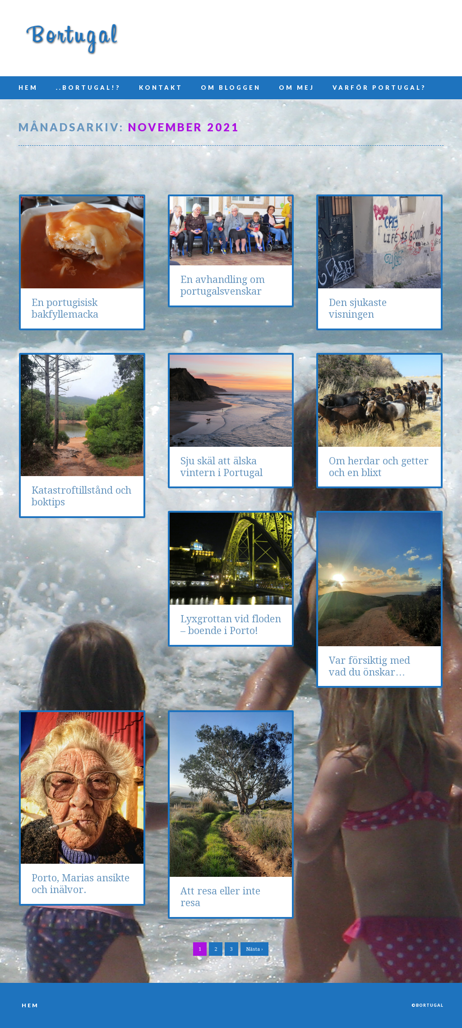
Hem (28, 87)
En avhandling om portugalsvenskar (222, 285)
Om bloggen (231, 87)
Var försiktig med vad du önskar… (369, 666)
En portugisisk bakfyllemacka (65, 308)
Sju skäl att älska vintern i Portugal (221, 466)
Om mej (296, 87)
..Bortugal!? (88, 87)
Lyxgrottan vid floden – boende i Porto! (230, 624)
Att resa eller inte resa (220, 896)
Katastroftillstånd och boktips (81, 496)
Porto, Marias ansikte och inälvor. (80, 883)
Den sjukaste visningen (358, 308)
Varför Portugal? (379, 87)
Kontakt (161, 87)
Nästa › (254, 949)
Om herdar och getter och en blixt (379, 466)
